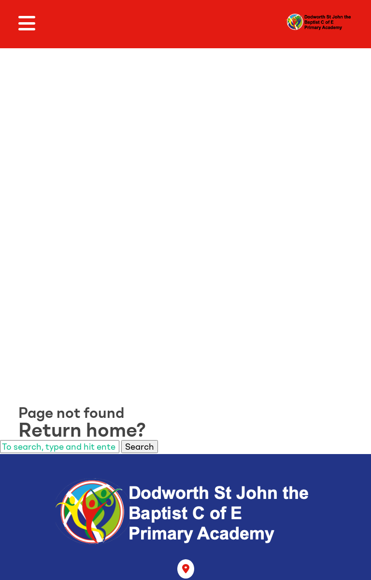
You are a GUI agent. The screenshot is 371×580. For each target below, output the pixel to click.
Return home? (82, 430)
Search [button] (139, 447)
